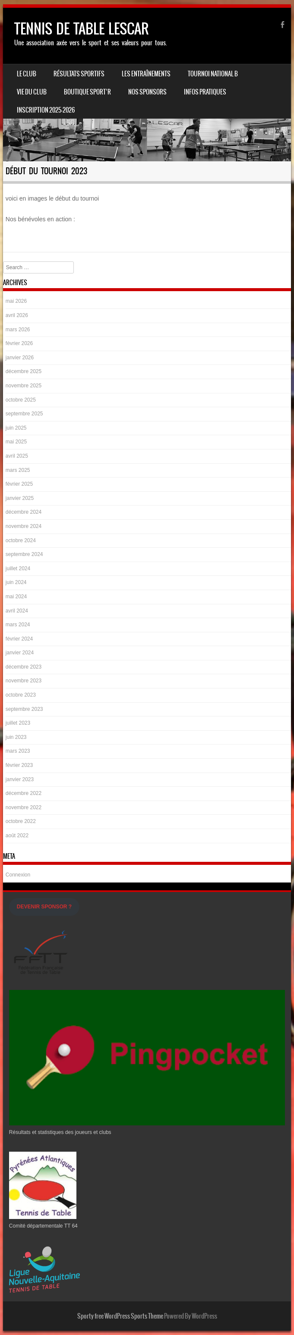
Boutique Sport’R (87, 92)
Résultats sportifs (79, 74)
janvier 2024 (20, 653)
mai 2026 (16, 301)
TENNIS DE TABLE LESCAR (81, 28)
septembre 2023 (24, 709)
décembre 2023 (23, 667)
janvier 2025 (20, 498)
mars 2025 (18, 470)
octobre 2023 (21, 695)
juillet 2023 (18, 723)
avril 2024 (17, 611)
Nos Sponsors (147, 92)
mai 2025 (16, 442)
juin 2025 (16, 428)
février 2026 (19, 343)
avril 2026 (17, 315)
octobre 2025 (21, 400)
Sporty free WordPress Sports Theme (120, 1316)
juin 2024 (16, 582)
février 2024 (19, 639)
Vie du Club (32, 92)
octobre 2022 (21, 821)
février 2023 (19, 765)
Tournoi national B (213, 74)
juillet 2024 (18, 568)
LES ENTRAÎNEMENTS (146, 74)
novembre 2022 (23, 807)
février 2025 (19, 484)
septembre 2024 (24, 554)
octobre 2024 (21, 540)
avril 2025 (17, 456)
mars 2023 (18, 751)
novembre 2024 (23, 526)
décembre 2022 (23, 793)
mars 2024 (18, 625)
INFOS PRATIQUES (205, 92)
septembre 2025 (24, 414)
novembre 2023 (23, 681)
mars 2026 (18, 330)
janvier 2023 (20, 779)
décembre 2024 (23, 512)
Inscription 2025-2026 (46, 110)
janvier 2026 (20, 358)
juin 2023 (16, 737)
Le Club (26, 74)
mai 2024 (16, 597)
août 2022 (17, 835)
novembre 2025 (23, 386)
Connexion (18, 875)
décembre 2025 (23, 371)
